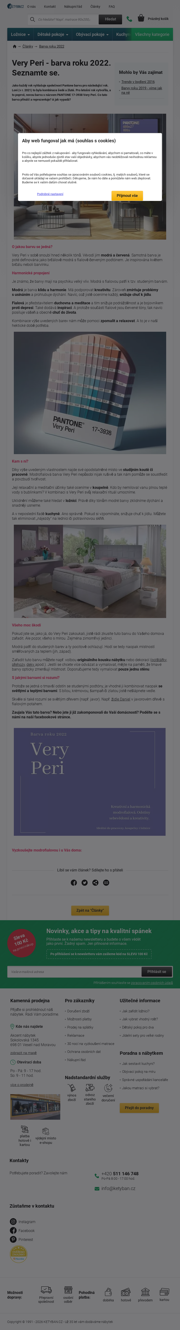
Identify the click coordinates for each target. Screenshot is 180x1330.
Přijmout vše (127, 195)
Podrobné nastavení (50, 194)
